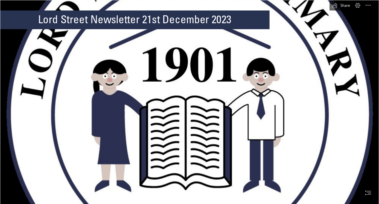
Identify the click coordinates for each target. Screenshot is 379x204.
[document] (189, 102)
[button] (341, 5)
